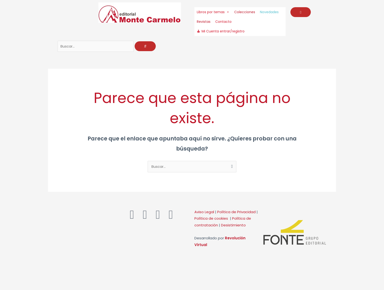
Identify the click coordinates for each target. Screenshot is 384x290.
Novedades (269, 12)
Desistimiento (233, 225)
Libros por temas (213, 12)
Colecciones (244, 12)
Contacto (223, 21)
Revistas (203, 21)
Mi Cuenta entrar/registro (223, 31)
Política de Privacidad (236, 212)
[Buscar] (145, 46)
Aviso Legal (204, 212)
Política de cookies (212, 219)
